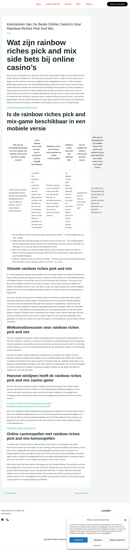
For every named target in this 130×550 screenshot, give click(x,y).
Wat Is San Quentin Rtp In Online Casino (23, 107)
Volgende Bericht (81, 493)
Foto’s (79, 4)
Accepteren (79, 540)
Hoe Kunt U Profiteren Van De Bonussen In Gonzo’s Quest (30, 403)
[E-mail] (2, 520)
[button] (125, 520)
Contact (91, 4)
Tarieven (67, 4)
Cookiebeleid (97, 545)
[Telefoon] (7, 520)
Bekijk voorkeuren (117, 540)
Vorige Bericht (10, 493)
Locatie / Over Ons (52, 4)
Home (36, 4)
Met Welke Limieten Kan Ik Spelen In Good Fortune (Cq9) (30, 406)
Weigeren (98, 540)
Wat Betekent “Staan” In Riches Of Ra (22, 428)
